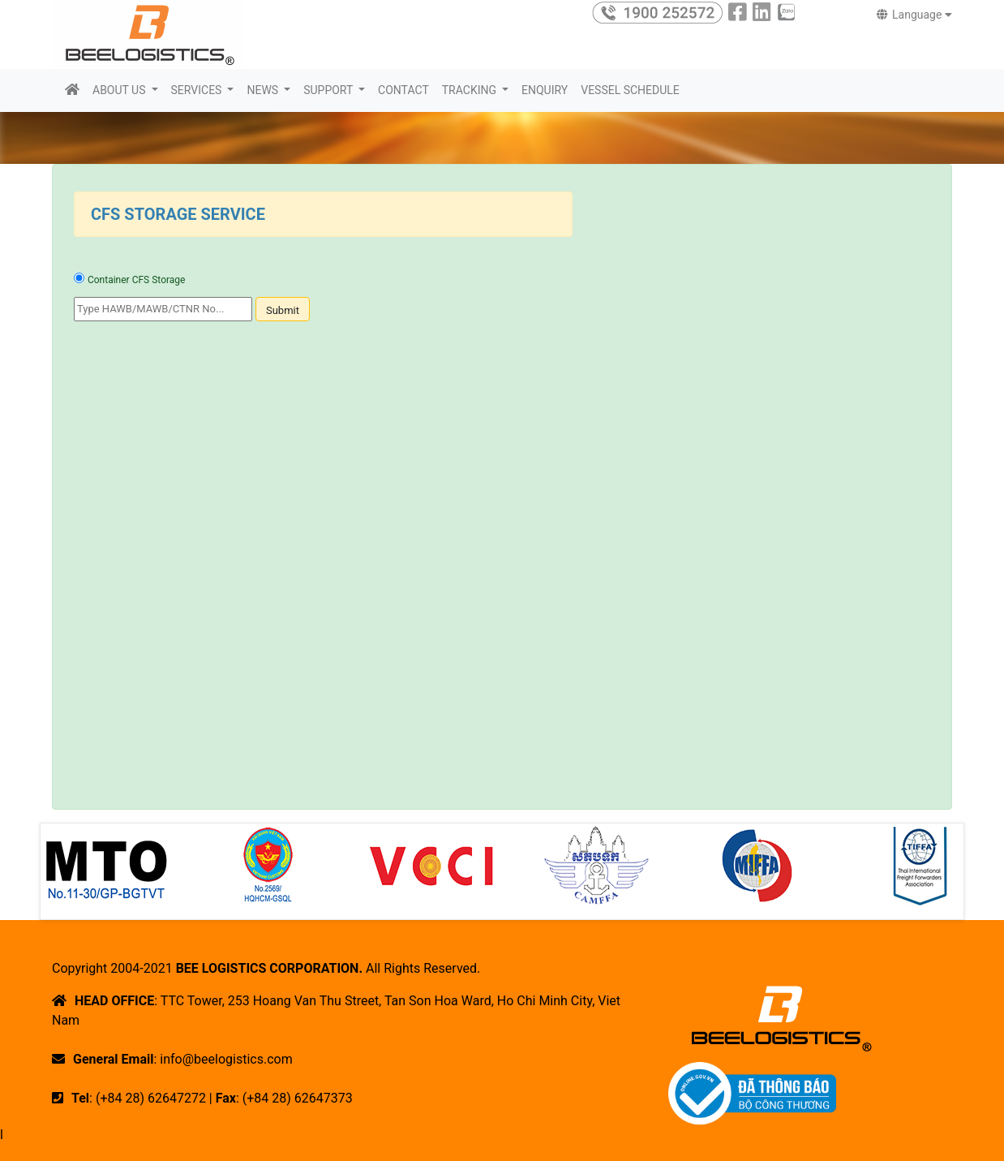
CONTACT (403, 90)
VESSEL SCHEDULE (630, 90)
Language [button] (914, 14)
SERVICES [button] (198, 90)
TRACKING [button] (471, 90)
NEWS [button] (264, 90)
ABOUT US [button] (120, 90)
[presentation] (197, 372)
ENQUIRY (544, 90)
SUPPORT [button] (329, 90)
